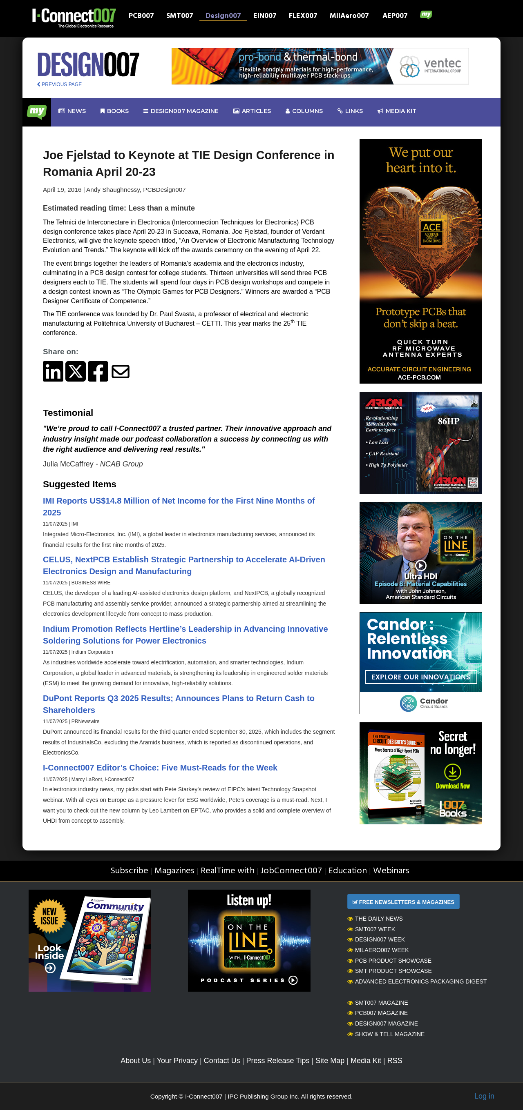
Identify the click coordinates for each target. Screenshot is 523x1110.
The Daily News (375, 918)
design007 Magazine (181, 111)
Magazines (174, 871)
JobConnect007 (291, 871)
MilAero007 (349, 16)
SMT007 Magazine (377, 1002)
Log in (484, 1096)
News (72, 111)
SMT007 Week (371, 929)
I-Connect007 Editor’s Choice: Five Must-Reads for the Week (160, 767)
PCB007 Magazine (377, 1013)
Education (347, 871)
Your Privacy (177, 1061)
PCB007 (141, 16)
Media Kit (366, 1061)
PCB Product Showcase (389, 960)
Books (115, 111)
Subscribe (129, 871)
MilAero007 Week (378, 950)
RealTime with (228, 871)
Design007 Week (376, 939)
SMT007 (179, 16)
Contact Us (222, 1061)
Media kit (397, 111)
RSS (394, 1061)
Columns (304, 111)
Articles (252, 111)
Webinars (391, 871)
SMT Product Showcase (389, 971)
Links (350, 111)
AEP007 (395, 16)
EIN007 (265, 16)
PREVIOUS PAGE (59, 84)
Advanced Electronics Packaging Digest (417, 981)
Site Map (329, 1061)
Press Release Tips (277, 1061)
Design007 (223, 16)
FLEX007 (303, 16)
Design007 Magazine (382, 1023)
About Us (136, 1061)
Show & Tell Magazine (386, 1034)
